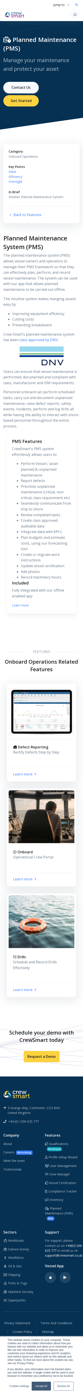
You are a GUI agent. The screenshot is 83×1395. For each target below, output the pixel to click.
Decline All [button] (63, 1386)
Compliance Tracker (61, 1191)
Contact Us (21, 87)
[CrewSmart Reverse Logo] (16, 1094)
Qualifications (56, 1146)
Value (12, 171)
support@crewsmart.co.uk (63, 1255)
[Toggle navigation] (75, 14)
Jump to (59, 5)
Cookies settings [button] (19, 1386)
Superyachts (14, 1300)
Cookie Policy (22, 1332)
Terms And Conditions (56, 1323)
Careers (18, 1152)
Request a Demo (41, 1056)
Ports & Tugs (15, 1283)
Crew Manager (57, 1174)
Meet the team (14, 1161)
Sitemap (48, 1332)
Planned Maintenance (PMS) (59, 1213)
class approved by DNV (38, 339)
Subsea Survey (16, 1249)
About (7, 1144)
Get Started (21, 100)
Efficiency (15, 177)
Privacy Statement (17, 1323)
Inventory (54, 1200)
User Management (61, 1166)
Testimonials (12, 1169)
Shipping (11, 1275)
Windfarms (13, 1257)
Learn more (20, 605)
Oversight (15, 181)
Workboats (13, 1240)
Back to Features (25, 214)
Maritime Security (18, 1292)
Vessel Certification (60, 1183)
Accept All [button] (41, 1386)
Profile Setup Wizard (61, 1157)
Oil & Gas (12, 1266)
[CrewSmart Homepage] (15, 14)
